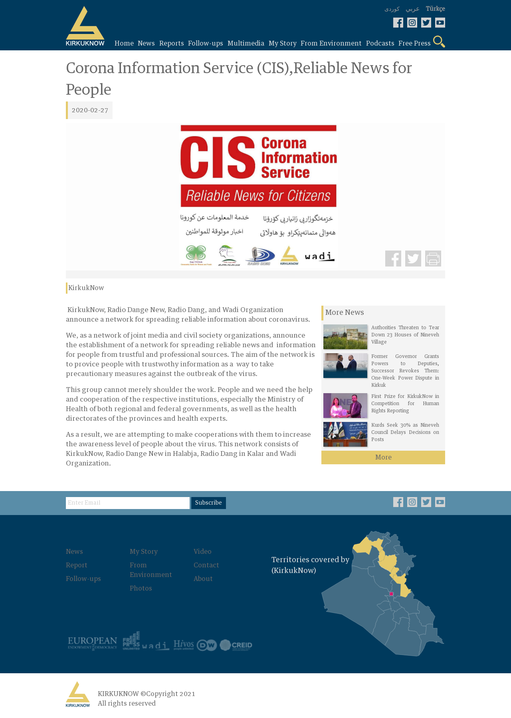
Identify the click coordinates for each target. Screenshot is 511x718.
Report (76, 565)
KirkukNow (86, 288)
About (203, 579)
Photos (141, 588)
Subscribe (208, 503)
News (74, 552)
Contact (206, 565)
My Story (144, 552)
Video (203, 552)
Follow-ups (83, 579)
